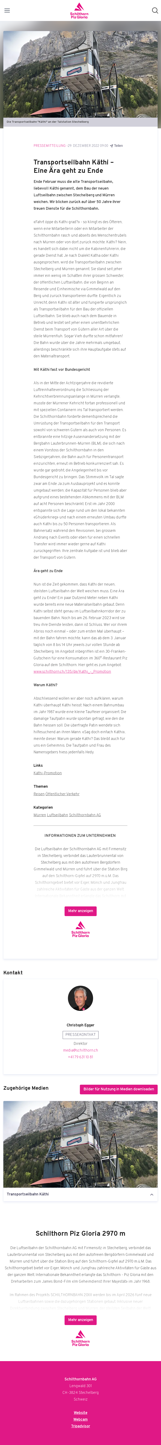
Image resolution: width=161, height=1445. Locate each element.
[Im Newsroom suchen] (155, 10)
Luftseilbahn (57, 815)
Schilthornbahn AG (85, 815)
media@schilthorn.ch (80, 1050)
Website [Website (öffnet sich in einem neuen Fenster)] (80, 1413)
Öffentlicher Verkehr (62, 794)
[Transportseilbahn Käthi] (80, 1144)
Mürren (40, 815)
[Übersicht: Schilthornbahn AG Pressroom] (79, 10)
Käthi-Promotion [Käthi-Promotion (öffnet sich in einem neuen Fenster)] (48, 773)
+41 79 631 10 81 (80, 1057)
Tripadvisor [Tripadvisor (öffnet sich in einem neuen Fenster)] (80, 1426)
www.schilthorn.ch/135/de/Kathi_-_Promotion (72, 671)
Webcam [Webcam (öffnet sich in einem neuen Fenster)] (80, 1419)
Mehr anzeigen (80, 911)
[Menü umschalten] (7, 10)
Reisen (39, 794)
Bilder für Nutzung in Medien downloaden (118, 1089)
